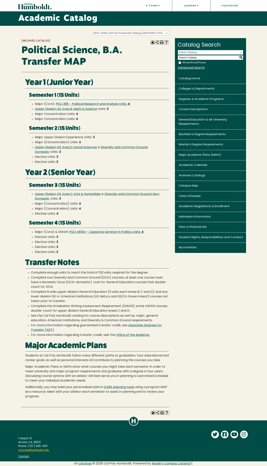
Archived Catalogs (192, 175)
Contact (23, 456)
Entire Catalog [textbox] (188, 52)
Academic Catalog (58, 18)
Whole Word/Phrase (194, 62)
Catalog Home (189, 78)
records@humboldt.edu (33, 450)
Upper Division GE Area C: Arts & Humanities (68, 194)
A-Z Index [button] (153, 5)
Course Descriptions (193, 109)
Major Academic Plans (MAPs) (200, 155)
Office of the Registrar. (133, 335)
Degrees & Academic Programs (201, 99)
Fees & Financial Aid (192, 227)
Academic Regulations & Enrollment (204, 206)
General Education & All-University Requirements (203, 122)
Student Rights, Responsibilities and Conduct (211, 237)
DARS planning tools (119, 387)
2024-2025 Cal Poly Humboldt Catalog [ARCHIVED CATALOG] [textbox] (131, 33)
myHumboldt (230, 5)
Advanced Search (191, 67)
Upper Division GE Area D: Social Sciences (66, 147)
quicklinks (191, 5)
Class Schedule (190, 196)
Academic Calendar (193, 165)
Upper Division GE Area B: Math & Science (66, 109)
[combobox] (130, 33)
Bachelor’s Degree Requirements (202, 134)
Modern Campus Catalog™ (172, 463)
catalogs (85, 463)
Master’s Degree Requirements (201, 144)
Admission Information (195, 216)
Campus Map (188, 185)
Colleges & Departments (197, 88)
